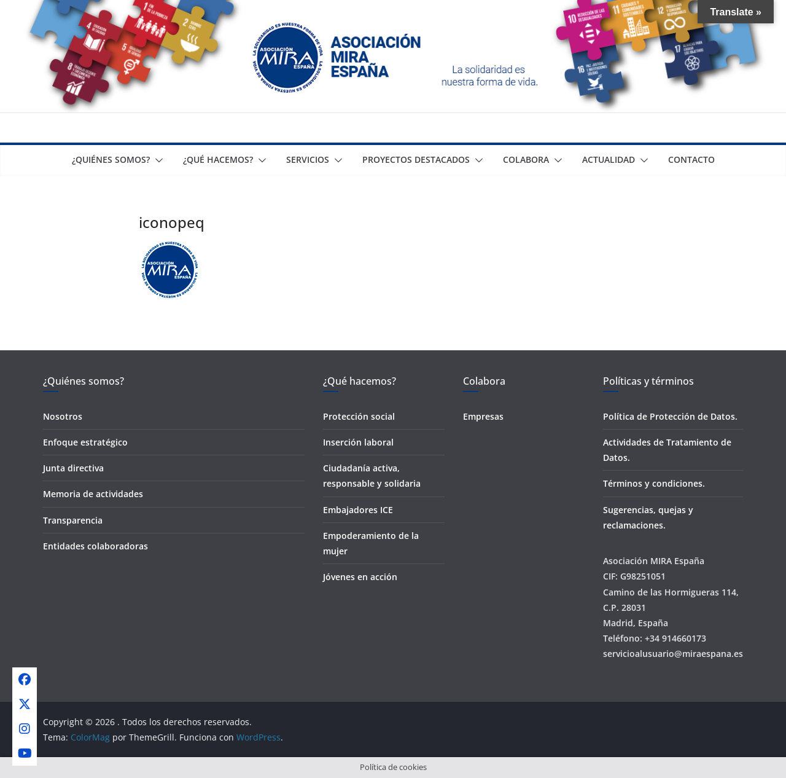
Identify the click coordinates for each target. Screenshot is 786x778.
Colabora (526, 159)
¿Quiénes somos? (111, 159)
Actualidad (608, 159)
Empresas (483, 416)
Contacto (691, 159)
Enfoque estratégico (85, 442)
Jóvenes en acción (360, 577)
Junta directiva (73, 468)
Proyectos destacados (416, 159)
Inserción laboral (358, 442)
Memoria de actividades (93, 494)
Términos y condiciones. (654, 483)
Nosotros (62, 416)
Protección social (359, 416)
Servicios (307, 159)
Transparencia (73, 520)
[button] (156, 160)
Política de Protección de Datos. (670, 416)
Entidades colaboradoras (95, 546)
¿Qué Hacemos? (218, 159)
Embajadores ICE (358, 510)
